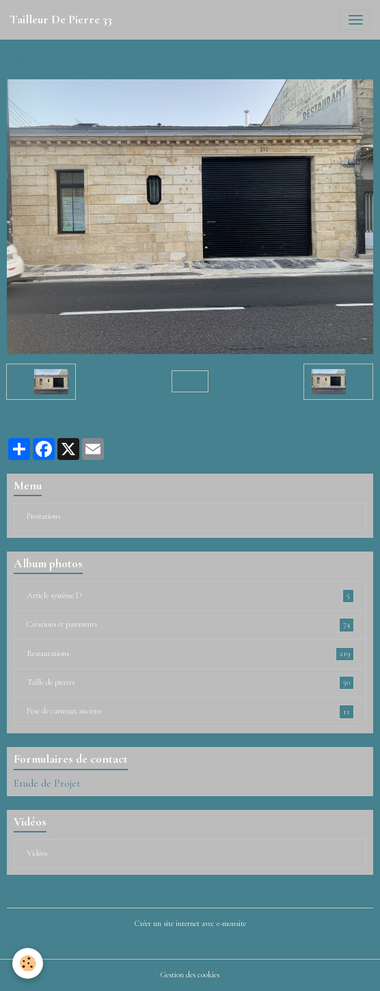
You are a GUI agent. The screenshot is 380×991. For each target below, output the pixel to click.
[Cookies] (27, 963)
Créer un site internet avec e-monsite (190, 924)
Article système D (190, 596)
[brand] (61, 20)
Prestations (43, 516)
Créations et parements (190, 625)
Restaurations (190, 654)
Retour (189, 381)
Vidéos (37, 853)
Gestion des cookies (190, 975)
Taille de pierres (190, 683)
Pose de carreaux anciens (190, 711)
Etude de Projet (47, 783)
